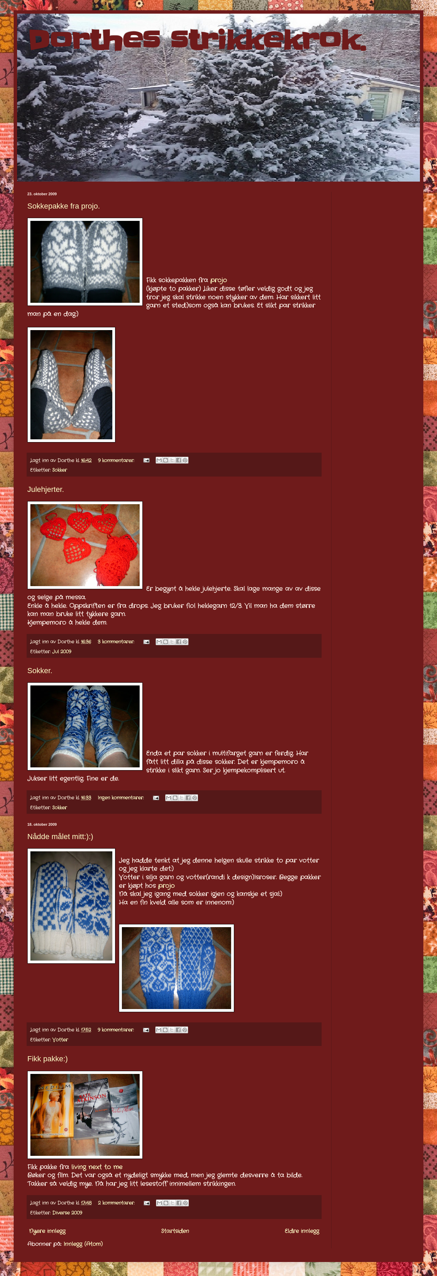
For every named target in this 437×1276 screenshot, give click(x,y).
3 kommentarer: (117, 641)
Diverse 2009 (67, 1212)
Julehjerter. (45, 489)
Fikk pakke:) (47, 1058)
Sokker (59, 470)
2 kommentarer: (117, 1203)
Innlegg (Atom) (83, 1244)
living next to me (97, 1167)
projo (218, 280)
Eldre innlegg (302, 1231)
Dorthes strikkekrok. (196, 40)
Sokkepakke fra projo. (63, 206)
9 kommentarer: (117, 460)
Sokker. (39, 670)
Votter (60, 1039)
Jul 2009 (61, 651)
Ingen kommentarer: (121, 797)
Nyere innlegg (47, 1231)
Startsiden (175, 1231)
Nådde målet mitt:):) (60, 836)
